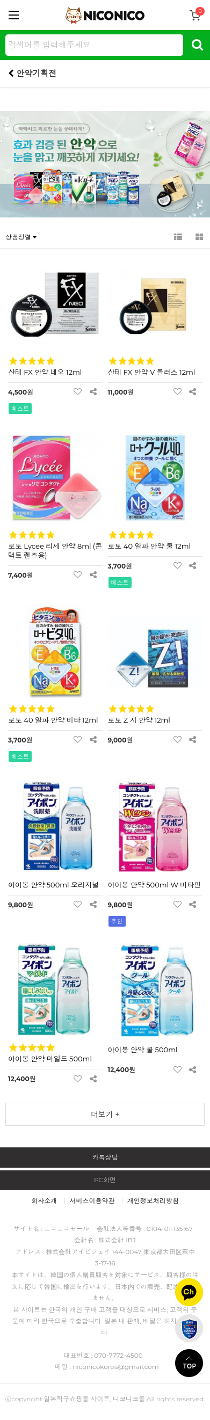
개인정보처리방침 (153, 1201)
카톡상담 (105, 1157)
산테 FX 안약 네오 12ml (45, 372)
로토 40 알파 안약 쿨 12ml (149, 546)
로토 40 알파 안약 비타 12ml (53, 720)
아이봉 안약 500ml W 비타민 (154, 884)
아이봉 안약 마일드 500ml (50, 1058)
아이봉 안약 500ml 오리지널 (53, 884)
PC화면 (105, 1180)
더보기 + (105, 1114)
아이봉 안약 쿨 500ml (143, 1049)
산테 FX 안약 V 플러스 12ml (151, 372)
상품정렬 (21, 237)
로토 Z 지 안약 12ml (139, 720)
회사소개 (44, 1201)
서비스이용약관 (92, 1201)
